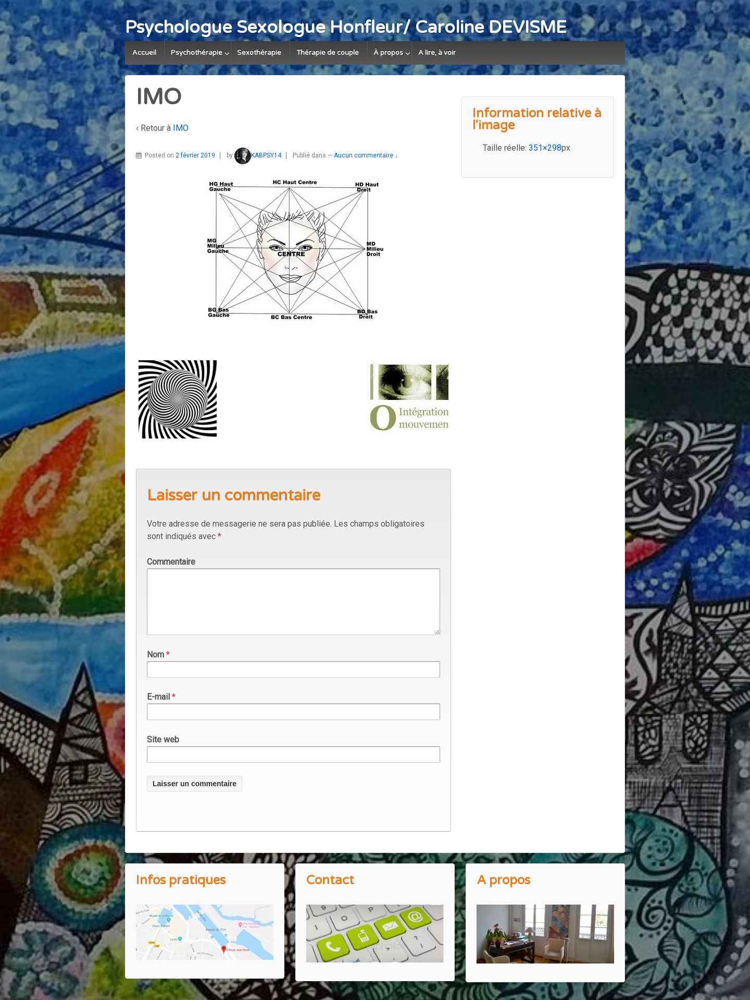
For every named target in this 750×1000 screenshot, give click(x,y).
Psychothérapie (196, 52)
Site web (163, 752)
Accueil (144, 52)
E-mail (158, 709)
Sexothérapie (259, 52)
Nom (155, 667)
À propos (388, 52)
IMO (181, 128)
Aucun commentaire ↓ (366, 155)
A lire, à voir (437, 52)
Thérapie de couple (327, 52)
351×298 (545, 148)
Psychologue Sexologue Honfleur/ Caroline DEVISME (346, 27)
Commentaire (171, 562)
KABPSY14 (257, 155)
